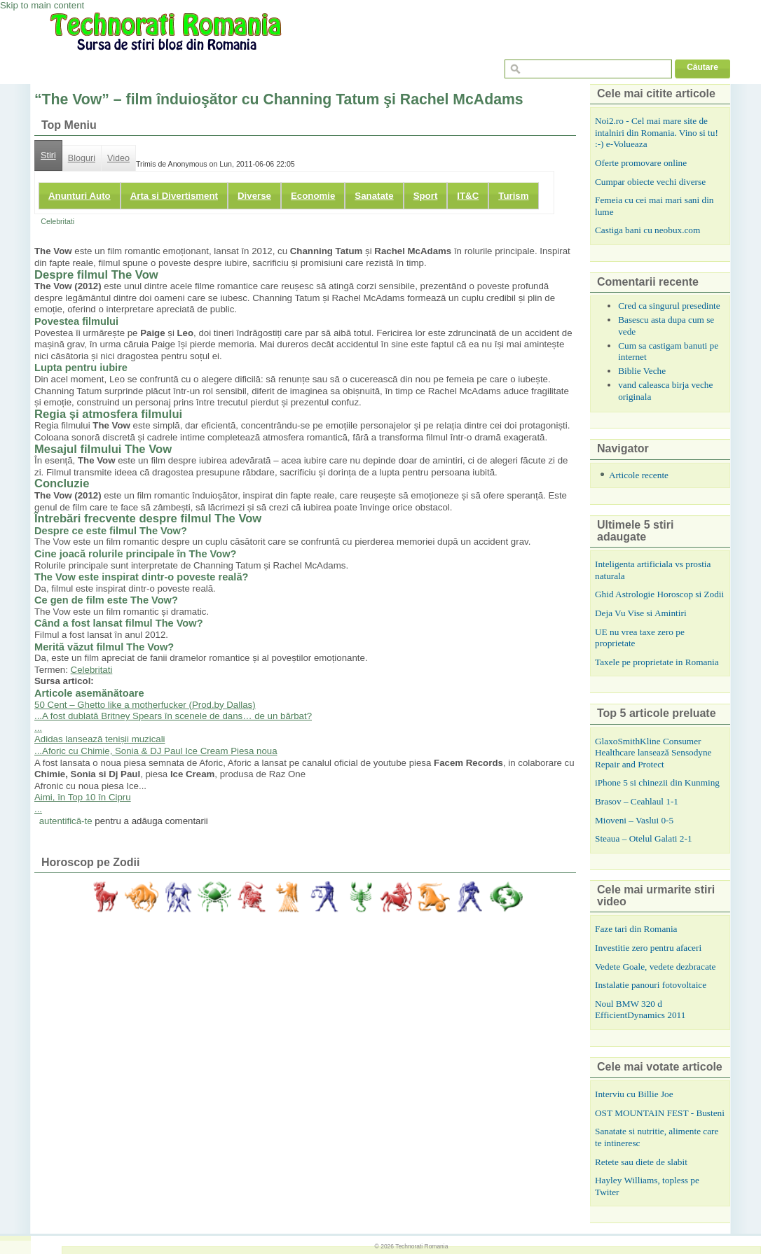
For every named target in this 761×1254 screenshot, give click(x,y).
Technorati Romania (421, 1246)
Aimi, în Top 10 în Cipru (82, 797)
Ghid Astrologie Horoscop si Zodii (659, 594)
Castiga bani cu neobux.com (647, 230)
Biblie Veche (642, 370)
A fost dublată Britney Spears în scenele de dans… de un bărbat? (177, 716)
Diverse (254, 195)
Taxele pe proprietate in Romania (657, 662)
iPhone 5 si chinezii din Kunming (657, 782)
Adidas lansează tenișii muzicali (99, 739)
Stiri (48, 155)
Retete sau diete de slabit (641, 1162)
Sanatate (374, 195)
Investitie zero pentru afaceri (648, 947)
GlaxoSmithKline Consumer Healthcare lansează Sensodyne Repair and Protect (653, 752)
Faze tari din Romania (636, 929)
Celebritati (57, 221)
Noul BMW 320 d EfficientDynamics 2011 (640, 1009)
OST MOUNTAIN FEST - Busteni (660, 1113)
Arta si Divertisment (174, 195)
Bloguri (81, 158)
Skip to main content (42, 5)
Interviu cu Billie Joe (634, 1094)
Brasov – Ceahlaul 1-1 (636, 801)
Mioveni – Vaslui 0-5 (634, 820)
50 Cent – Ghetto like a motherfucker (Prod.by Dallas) (145, 704)
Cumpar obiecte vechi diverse (650, 181)
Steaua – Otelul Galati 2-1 (643, 838)
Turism (513, 195)
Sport (425, 195)
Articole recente (639, 475)
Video (118, 158)
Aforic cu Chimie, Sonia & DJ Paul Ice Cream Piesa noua (159, 751)
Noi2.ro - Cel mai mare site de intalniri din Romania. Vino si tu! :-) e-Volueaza (656, 132)
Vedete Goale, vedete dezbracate (655, 966)
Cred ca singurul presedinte (669, 305)
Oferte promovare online (641, 163)
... (38, 716)
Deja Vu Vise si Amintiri (641, 613)
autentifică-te (65, 821)
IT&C (468, 195)
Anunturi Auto (79, 195)
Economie (313, 195)
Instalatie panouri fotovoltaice (650, 985)
